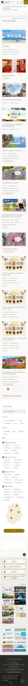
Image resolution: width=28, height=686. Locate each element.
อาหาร (5, 285)
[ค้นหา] (18, 2)
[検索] (23, 411)
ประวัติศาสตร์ (6, 78)
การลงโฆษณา (23, 584)
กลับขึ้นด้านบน (15, 18)
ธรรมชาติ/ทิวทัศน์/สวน (8, 161)
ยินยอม (10, 682)
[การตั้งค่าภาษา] (21, 2)
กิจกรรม (5, 227)
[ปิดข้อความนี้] (25, 7)
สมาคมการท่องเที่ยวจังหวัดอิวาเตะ (14, 672)
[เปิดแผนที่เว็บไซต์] (26, 2)
